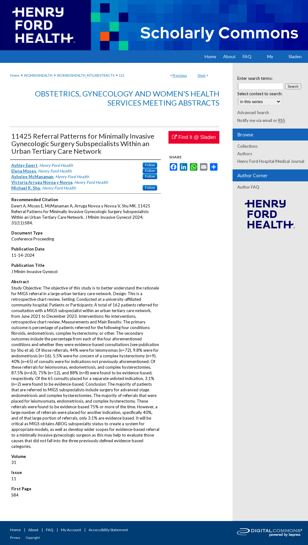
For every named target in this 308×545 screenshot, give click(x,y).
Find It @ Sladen (194, 137)
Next (202, 75)
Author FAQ (248, 187)
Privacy (15, 537)
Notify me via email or (261, 120)
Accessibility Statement (108, 529)
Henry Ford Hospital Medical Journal (270, 161)
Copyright (33, 537)
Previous (180, 75)
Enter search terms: (254, 78)
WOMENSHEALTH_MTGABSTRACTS (85, 75)
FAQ (49, 529)
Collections (247, 146)
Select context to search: (259, 93)
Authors (244, 153)
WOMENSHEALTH (38, 75)
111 (121, 75)
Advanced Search (253, 112)
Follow (150, 165)
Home (14, 75)
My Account (71, 529)
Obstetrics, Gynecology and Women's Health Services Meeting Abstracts (127, 98)
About (33, 529)
